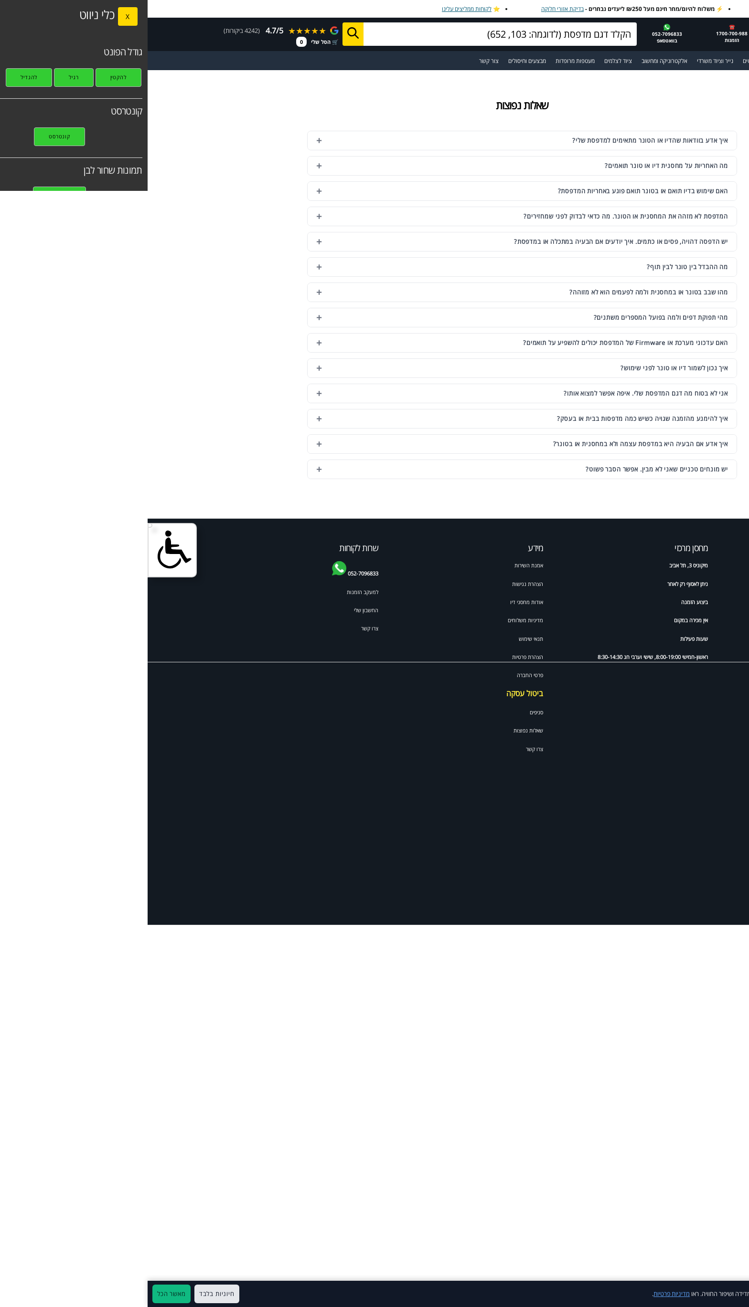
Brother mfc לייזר (649, 656)
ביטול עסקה (377, 693)
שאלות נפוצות (381, 730)
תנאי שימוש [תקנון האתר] (383, 638)
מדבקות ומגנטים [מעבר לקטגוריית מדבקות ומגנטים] (613, 61)
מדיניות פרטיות (524, 1293)
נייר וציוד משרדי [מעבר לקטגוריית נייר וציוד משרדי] (567, 61)
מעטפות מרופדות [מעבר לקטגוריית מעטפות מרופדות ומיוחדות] (427, 61)
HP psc (660, 729)
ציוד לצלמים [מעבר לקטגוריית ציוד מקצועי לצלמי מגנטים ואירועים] (470, 61)
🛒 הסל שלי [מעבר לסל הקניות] (170, 41)
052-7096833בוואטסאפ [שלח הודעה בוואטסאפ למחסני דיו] (519, 34)
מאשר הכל (24, 1293)
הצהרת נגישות (380, 583)
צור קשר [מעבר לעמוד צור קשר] (341, 61)
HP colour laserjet (647, 675)
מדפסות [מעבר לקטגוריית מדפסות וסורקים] (651, 61)
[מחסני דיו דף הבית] (684, 33)
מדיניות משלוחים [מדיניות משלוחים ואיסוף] (378, 620)
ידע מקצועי (713, 565)
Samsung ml (710, 711)
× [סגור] (736, 1294)
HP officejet (654, 620)
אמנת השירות (381, 565)
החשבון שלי (218, 610)
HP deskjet (712, 620)
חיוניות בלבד (69, 1293)
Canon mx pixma (704, 675)
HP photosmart (706, 656)
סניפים (389, 712)
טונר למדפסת (710, 602)
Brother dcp (710, 583)
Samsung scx (653, 711)
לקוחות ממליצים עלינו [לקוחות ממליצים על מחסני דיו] (319, 9)
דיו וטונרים (658, 565)
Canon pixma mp (647, 693)
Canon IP (714, 748)
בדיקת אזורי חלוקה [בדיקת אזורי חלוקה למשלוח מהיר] (415, 9)
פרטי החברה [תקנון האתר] (382, 675)
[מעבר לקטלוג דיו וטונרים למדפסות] (681, 60)
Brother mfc (654, 638)
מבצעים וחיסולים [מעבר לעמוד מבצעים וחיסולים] (379, 61)
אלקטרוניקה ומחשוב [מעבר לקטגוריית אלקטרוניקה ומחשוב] (517, 61)
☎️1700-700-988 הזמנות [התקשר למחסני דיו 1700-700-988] (584, 33)
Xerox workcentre (647, 748)
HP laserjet (712, 638)
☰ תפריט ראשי (719, 61)
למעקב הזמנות (215, 592)
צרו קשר (387, 749)
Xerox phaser (709, 729)
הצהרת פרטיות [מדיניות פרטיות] (380, 656)
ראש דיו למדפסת (651, 602)
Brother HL (711, 693)
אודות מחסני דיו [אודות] (379, 602)
